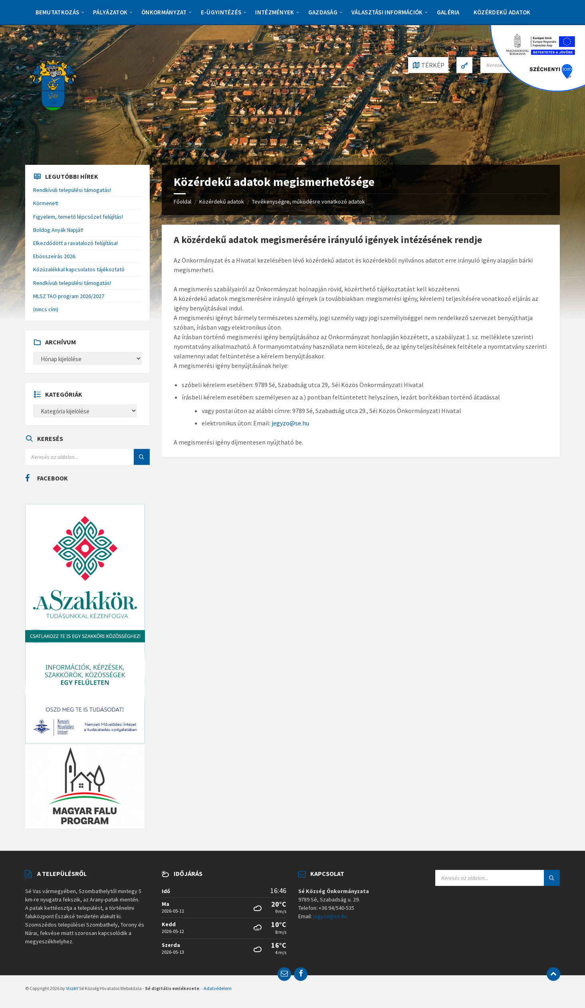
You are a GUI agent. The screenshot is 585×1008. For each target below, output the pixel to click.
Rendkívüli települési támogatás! (72, 190)
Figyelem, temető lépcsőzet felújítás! (78, 216)
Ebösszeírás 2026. (54, 256)
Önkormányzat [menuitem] (164, 12)
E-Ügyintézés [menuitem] (221, 12)
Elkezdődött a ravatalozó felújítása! (75, 243)
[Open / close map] (428, 65)
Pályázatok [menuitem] (110, 12)
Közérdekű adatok (221, 201)
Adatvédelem (218, 988)
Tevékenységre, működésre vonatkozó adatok (308, 201)
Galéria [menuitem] (448, 12)
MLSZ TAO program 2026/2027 (68, 296)
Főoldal (182, 201)
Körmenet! (45, 203)
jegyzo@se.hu (289, 423)
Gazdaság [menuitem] (322, 12)
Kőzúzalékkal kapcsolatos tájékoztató (79, 269)
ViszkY (72, 988)
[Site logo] (53, 84)
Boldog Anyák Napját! (58, 229)
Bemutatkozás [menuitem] (57, 12)
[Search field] (87, 457)
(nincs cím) (45, 309)
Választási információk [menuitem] (387, 12)
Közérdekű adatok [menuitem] (502, 12)
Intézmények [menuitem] (274, 12)
